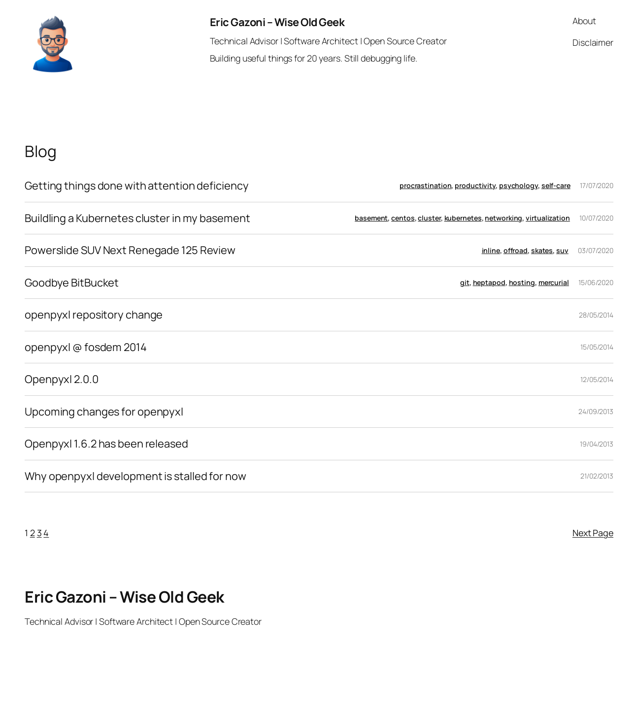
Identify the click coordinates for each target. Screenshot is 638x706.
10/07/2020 (596, 218)
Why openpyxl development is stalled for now (135, 476)
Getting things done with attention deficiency (137, 186)
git (465, 282)
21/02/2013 (596, 476)
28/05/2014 (596, 315)
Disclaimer (592, 42)
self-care (556, 185)
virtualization (548, 218)
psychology (518, 185)
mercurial (553, 282)
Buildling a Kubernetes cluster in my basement (137, 218)
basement (371, 218)
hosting (522, 282)
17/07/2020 (596, 185)
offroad (516, 250)
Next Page (592, 533)
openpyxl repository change (94, 315)
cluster (429, 218)
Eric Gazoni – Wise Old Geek (277, 22)
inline (491, 250)
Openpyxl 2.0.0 (62, 379)
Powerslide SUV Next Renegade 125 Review (130, 250)
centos (402, 218)
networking (503, 218)
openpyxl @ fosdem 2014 (86, 347)
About (584, 21)
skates (542, 250)
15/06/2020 (595, 282)
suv (562, 250)
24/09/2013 (595, 411)
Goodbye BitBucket (72, 283)
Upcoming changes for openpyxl (104, 412)
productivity (475, 185)
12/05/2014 (596, 379)
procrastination (426, 185)
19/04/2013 (596, 444)
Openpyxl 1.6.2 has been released (106, 444)
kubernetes (463, 218)
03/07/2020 (595, 250)
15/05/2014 (596, 347)
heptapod (489, 282)
